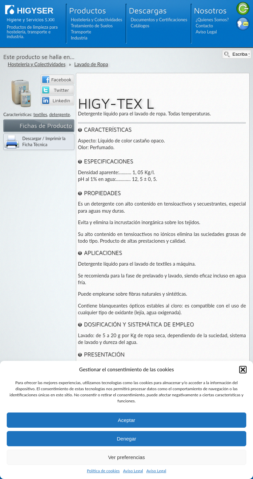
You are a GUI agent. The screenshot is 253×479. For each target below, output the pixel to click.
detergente (59, 114)
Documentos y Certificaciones (159, 19)
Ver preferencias (126, 457)
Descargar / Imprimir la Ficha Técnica (43, 141)
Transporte (81, 31)
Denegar (126, 439)
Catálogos (140, 25)
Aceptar (126, 420)
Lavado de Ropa (91, 64)
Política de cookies (103, 470)
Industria (79, 38)
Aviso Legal (133, 470)
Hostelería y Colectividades (96, 19)
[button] (243, 369)
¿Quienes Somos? (212, 19)
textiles (40, 114)
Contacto (204, 25)
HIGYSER (35, 10)
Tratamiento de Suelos (92, 25)
